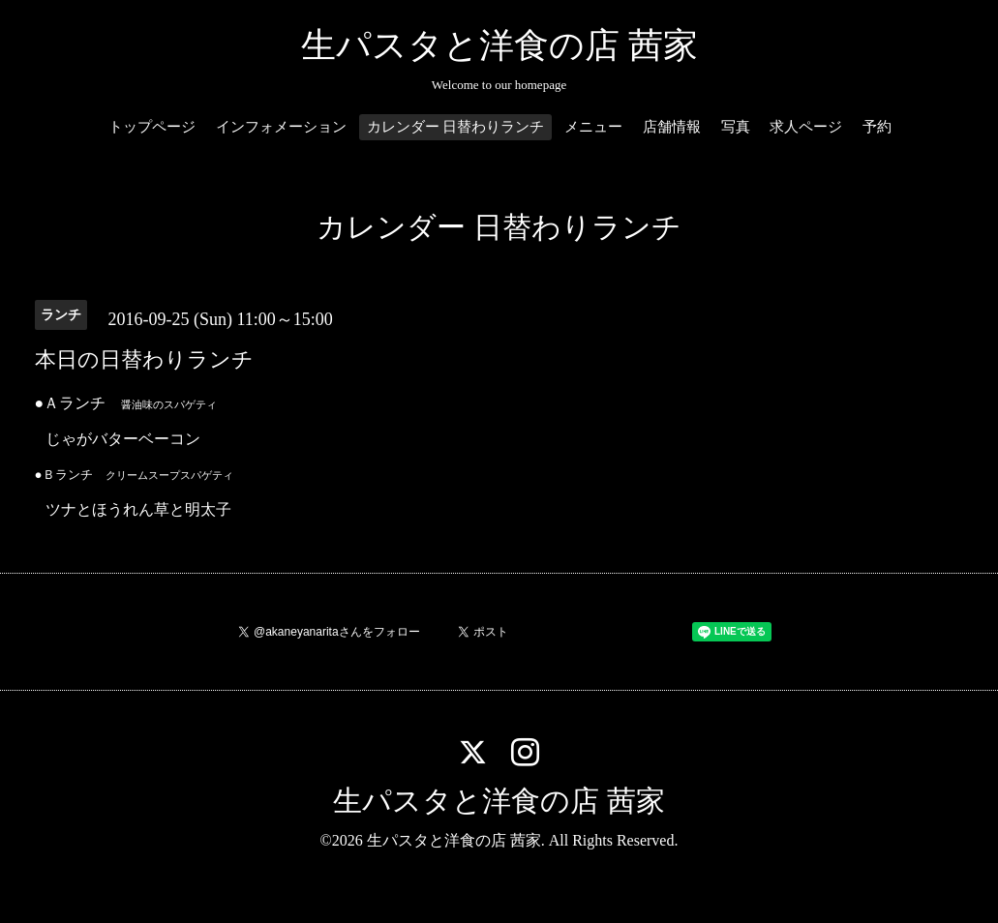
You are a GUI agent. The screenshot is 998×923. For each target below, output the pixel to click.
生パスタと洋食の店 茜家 (499, 45)
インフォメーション (281, 126)
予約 (877, 126)
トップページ (152, 126)
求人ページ (806, 126)
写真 (735, 126)
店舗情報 (672, 126)
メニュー (593, 126)
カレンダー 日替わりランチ (456, 126)
